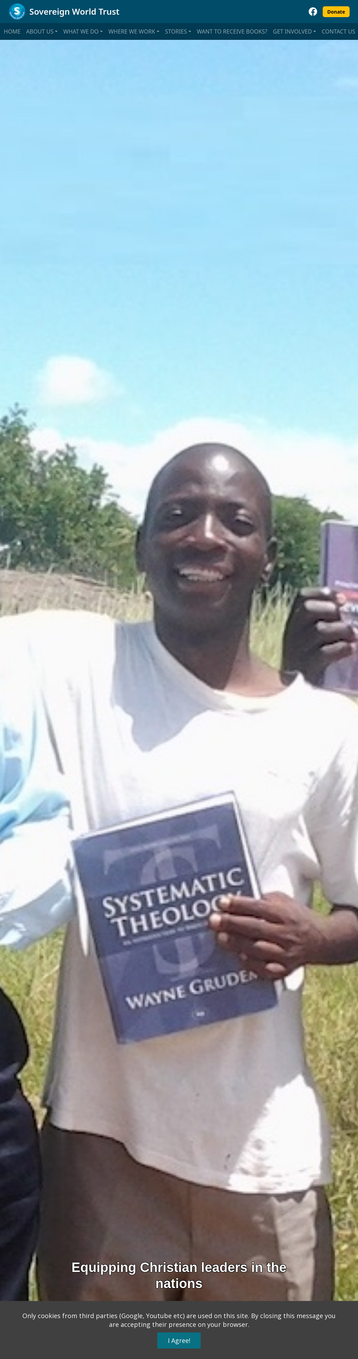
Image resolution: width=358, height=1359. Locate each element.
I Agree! (179, 1340)
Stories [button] (176, 31)
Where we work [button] (131, 31)
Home (12, 31)
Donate (336, 11)
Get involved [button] (292, 31)
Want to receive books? (232, 31)
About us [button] (39, 31)
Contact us (338, 31)
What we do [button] (81, 31)
